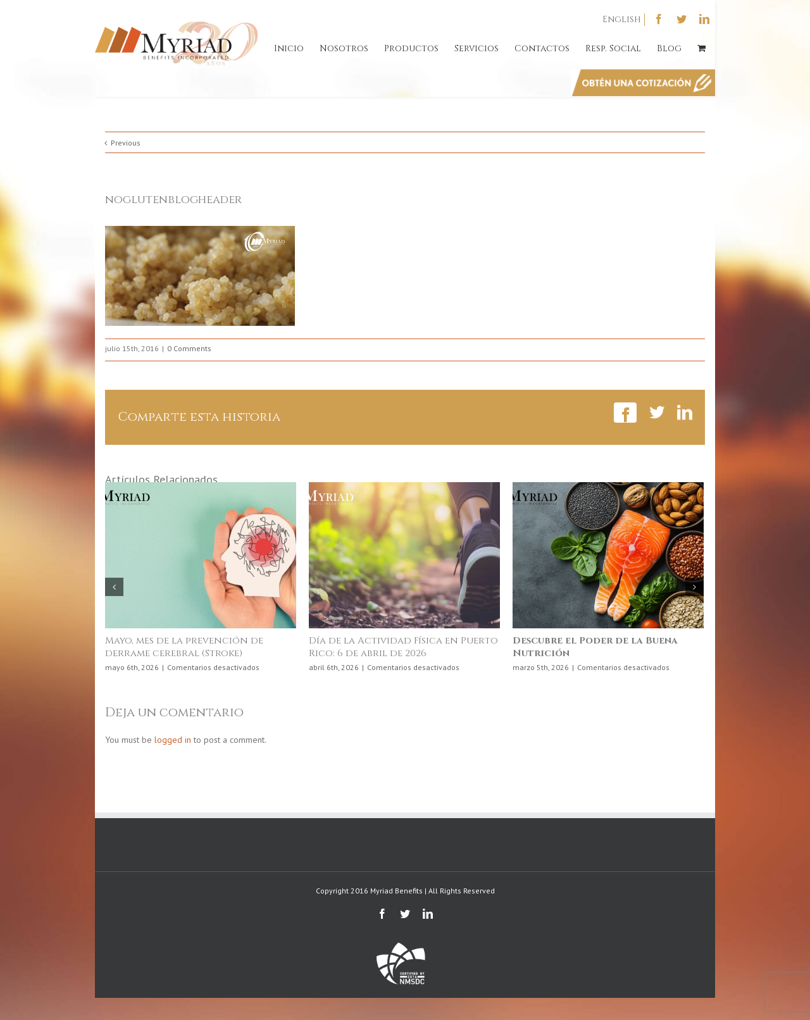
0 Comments (189, 348)
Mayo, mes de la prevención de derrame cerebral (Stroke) (184, 647)
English (621, 19)
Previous (125, 142)
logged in (172, 739)
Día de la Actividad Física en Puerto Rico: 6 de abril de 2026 (403, 647)
